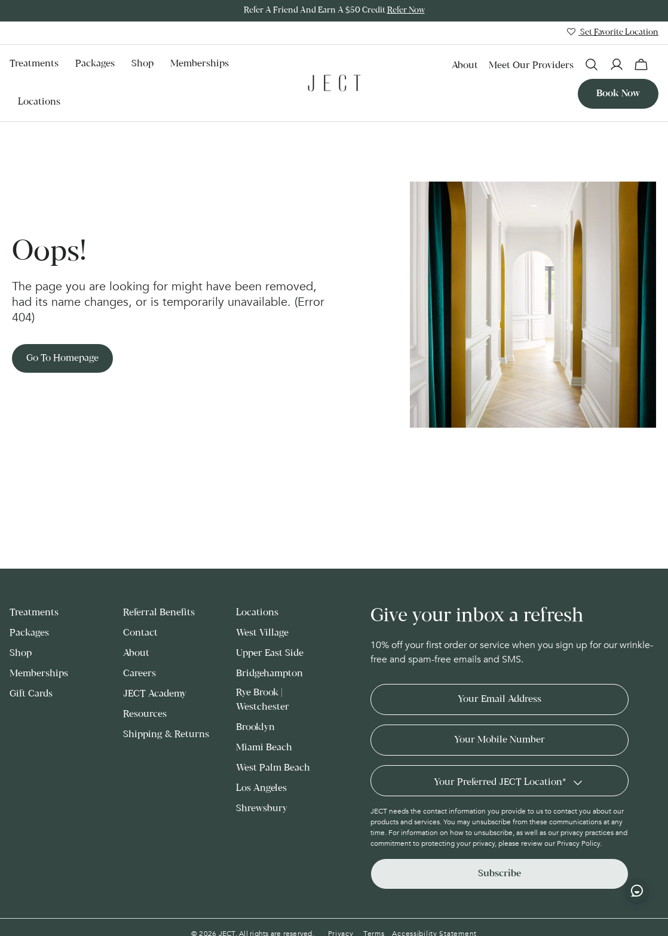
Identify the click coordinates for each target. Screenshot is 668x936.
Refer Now (406, 10)
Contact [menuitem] (140, 632)
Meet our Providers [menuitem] (531, 65)
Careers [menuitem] (139, 673)
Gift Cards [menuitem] (31, 693)
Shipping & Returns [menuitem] (166, 734)
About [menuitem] (465, 65)
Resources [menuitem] (145, 714)
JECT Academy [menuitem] (154, 693)
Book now (618, 93)
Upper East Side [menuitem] (270, 653)
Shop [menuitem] (142, 63)
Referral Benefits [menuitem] (159, 612)
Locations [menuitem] (39, 101)
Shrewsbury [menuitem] (261, 808)
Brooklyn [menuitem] (255, 727)
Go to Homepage (62, 358)
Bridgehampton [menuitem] (269, 673)
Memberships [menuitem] (199, 63)
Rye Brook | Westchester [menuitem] (262, 699)
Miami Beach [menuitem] (264, 747)
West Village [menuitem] (262, 632)
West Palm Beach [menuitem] (273, 767)
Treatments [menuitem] (34, 63)
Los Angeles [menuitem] (261, 788)
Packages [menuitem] (95, 63)
